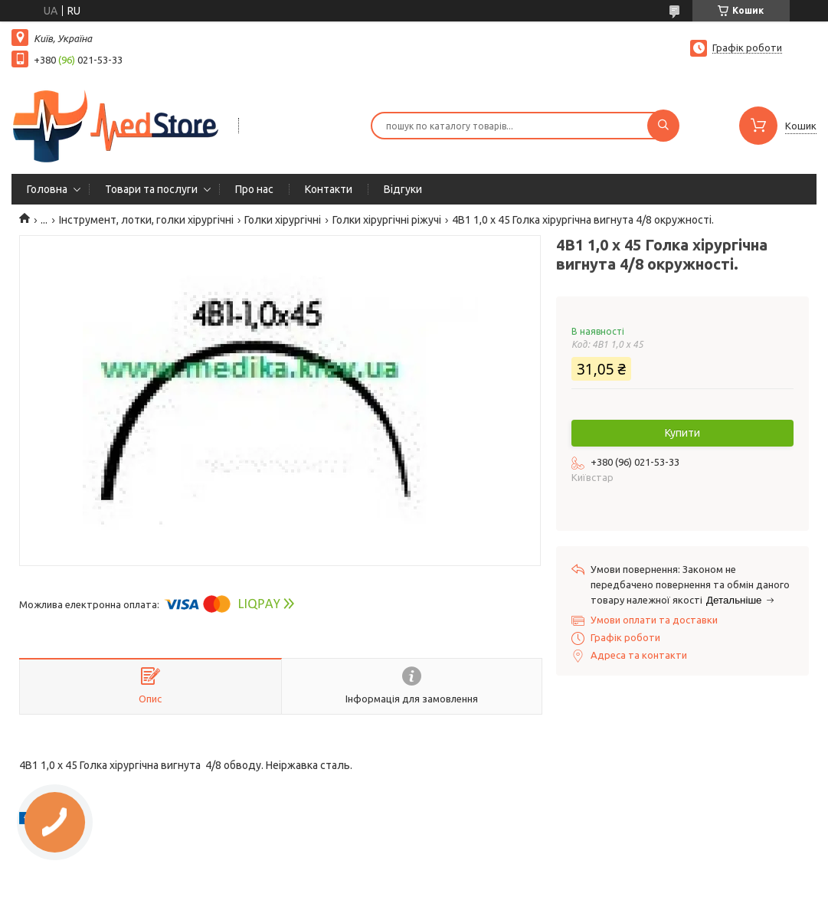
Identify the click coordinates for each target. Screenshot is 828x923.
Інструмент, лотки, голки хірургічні (146, 220)
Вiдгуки (403, 189)
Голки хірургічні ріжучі (386, 220)
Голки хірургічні (282, 220)
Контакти (328, 189)
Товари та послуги (151, 189)
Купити (682, 433)
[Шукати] (663, 126)
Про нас (254, 189)
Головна (47, 189)
